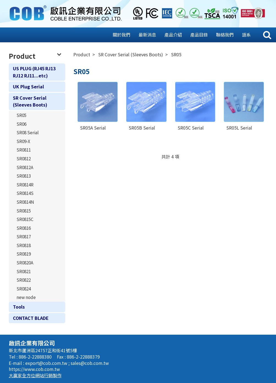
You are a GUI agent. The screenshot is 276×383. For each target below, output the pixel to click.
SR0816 (23, 228)
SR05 (21, 115)
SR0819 (23, 254)
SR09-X (23, 141)
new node (26, 297)
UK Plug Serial (28, 86)
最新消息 (147, 34)
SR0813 (23, 176)
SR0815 (23, 211)
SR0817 (23, 236)
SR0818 (23, 245)
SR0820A (24, 262)
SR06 (21, 124)
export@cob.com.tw (46, 363)
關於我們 (121, 34)
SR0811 (23, 150)
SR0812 (23, 158)
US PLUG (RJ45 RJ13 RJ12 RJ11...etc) (34, 72)
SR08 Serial (27, 132)
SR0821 (23, 271)
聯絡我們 (225, 34)
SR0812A (24, 167)
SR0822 (23, 280)
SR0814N (25, 202)
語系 (246, 34)
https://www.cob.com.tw (34, 369)
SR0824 (23, 289)
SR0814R (25, 184)
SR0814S (25, 193)
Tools (19, 306)
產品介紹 (173, 34)
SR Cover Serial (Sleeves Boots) (30, 101)
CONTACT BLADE (31, 318)
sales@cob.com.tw (90, 363)
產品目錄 (199, 34)
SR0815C (24, 219)
